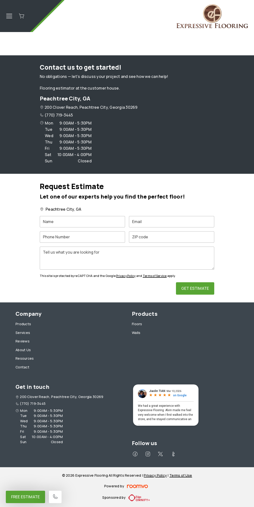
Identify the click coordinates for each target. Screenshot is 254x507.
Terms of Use (180, 475)
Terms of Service (155, 276)
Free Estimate (25, 496)
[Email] (171, 221)
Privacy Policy (125, 276)
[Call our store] (55, 497)
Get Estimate (195, 288)
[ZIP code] (171, 237)
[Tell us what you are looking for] (127, 258)
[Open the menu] (9, 16)
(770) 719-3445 (59, 115)
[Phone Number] (82, 237)
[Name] (82, 221)
